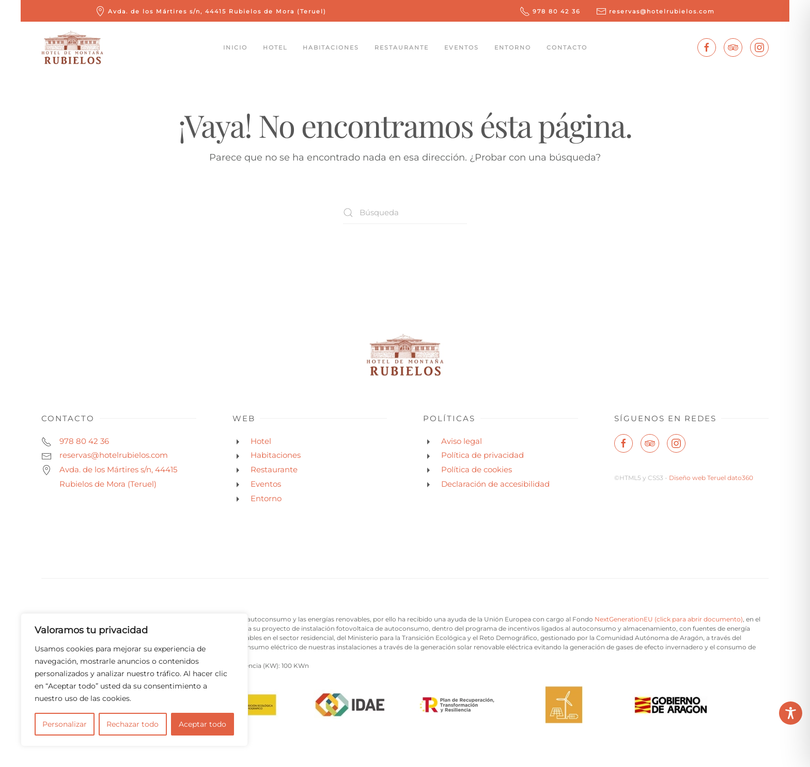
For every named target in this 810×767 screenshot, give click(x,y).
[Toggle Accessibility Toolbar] (790, 713)
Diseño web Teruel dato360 (711, 478)
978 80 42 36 (550, 11)
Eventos (461, 47)
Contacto (567, 47)
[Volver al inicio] (72, 47)
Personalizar (64, 724)
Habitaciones (331, 47)
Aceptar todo (202, 724)
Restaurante (402, 47)
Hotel (275, 47)
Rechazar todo (132, 724)
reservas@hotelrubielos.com (655, 11)
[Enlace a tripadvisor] (733, 47)
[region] (134, 679)
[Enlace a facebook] (706, 47)
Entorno (512, 47)
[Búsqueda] (405, 212)
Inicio (235, 47)
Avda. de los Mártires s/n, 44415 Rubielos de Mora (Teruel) (210, 11)
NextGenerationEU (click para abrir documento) (669, 619)
